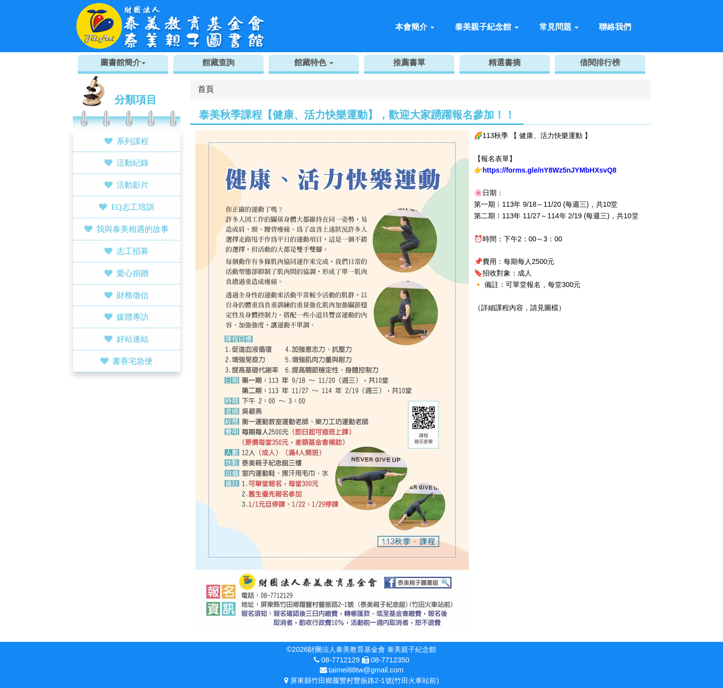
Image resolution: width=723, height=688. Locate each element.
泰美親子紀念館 (486, 27)
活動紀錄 (132, 163)
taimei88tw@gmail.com (366, 670)
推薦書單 (409, 62)
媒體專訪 (132, 317)
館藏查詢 (218, 62)
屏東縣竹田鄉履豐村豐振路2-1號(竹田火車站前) (364, 680)
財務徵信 (132, 295)
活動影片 (132, 185)
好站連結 (132, 339)
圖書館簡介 (123, 62)
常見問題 (558, 27)
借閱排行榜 (600, 62)
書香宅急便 (132, 361)
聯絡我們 (615, 27)
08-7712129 (340, 660)
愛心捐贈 (132, 273)
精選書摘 (505, 62)
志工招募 (132, 251)
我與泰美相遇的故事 (132, 229)
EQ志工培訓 (132, 207)
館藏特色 (313, 62)
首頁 (206, 89)
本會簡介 (414, 27)
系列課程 (132, 141)
